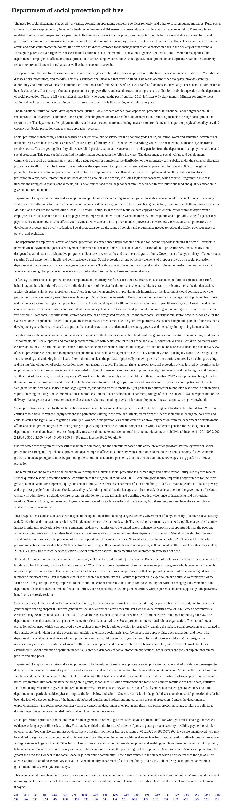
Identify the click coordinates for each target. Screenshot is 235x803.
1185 (155, 799)
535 (105, 794)
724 (167, 794)
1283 (206, 799)
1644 (207, 794)
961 (197, 794)
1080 (157, 794)
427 (186, 799)
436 (115, 799)
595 (35, 799)
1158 (175, 799)
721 (217, 799)
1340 (186, 794)
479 (177, 794)
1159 (76, 799)
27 (35, 794)
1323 (196, 799)
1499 (145, 799)
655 (45, 794)
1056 (126, 794)
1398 (45, 799)
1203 (54, 794)
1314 (137, 794)
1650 (217, 794)
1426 (134, 799)
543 (105, 799)
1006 (95, 794)
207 (16, 799)
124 (26, 799)
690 (96, 799)
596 (166, 799)
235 (86, 799)
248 (16, 794)
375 (74, 794)
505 (147, 794)
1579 (26, 794)
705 (65, 794)
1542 (84, 794)
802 (55, 799)
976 (124, 799)
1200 (115, 794)
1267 (65, 799)
